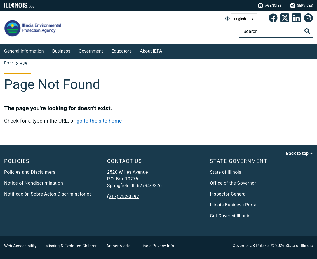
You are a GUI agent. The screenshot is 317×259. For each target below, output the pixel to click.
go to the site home (99, 121)
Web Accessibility (20, 246)
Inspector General (228, 194)
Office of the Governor (233, 183)
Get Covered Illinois (230, 215)
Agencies (269, 5)
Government (91, 51)
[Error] (9, 63)
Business (61, 51)
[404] (23, 63)
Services (301, 5)
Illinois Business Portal (234, 205)
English (240, 19)
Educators (121, 51)
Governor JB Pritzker (251, 245)
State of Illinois (225, 172)
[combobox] (244, 18)
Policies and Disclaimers (29, 172)
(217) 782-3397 (123, 196)
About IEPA (151, 51)
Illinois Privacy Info (156, 246)
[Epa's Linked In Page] (296, 19)
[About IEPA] (166, 50)
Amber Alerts (119, 246)
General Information (24, 51)
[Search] (276, 31)
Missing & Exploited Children (71, 246)
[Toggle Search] (307, 31)
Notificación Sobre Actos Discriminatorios (48, 194)
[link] (273, 19)
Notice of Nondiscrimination (33, 183)
